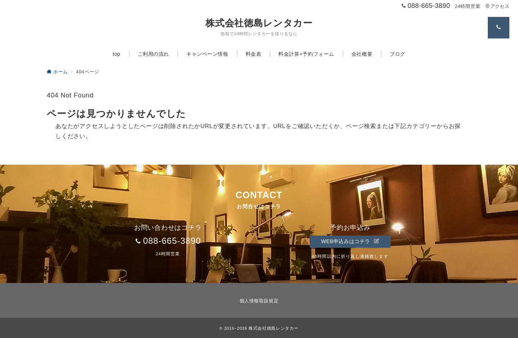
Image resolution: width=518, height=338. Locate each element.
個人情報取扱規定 (259, 300)
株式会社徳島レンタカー (258, 23)
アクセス (497, 6)
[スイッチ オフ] (498, 27)
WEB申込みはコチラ (350, 241)
